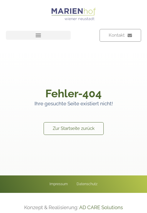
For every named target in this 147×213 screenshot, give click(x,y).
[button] (38, 35)
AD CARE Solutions (101, 207)
